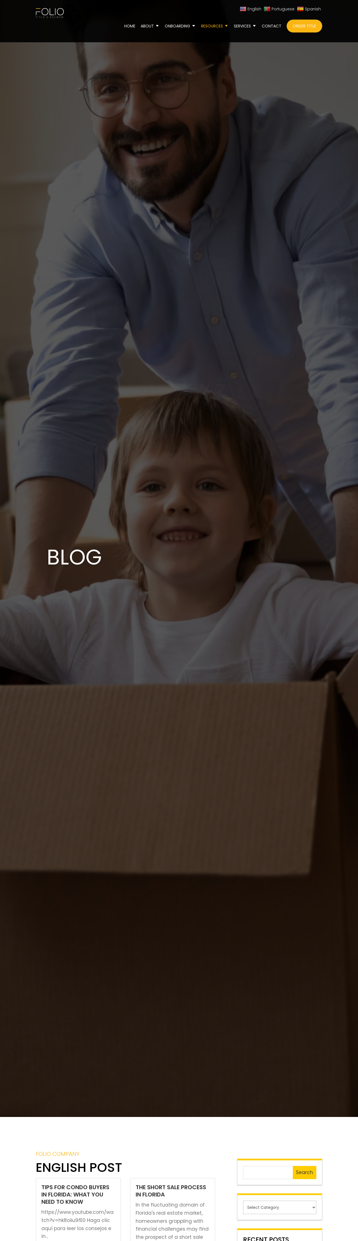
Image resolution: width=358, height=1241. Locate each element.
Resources (212, 26)
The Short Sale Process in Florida (171, 1190)
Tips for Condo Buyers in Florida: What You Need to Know (75, 1194)
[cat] (279, 1207)
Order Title (304, 26)
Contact (271, 26)
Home (129, 26)
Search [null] (304, 1172)
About (147, 26)
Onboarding (177, 26)
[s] (268, 1172)
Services (242, 26)
